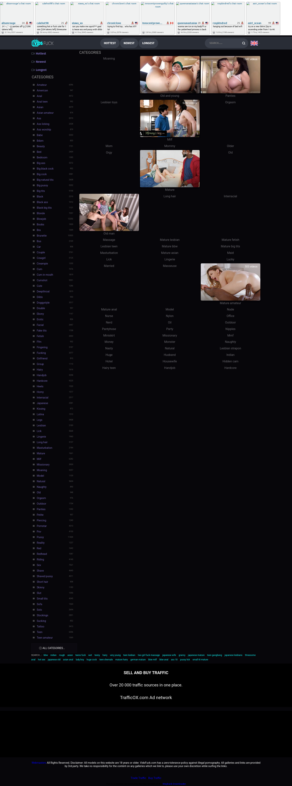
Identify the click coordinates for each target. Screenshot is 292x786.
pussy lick (185, 659)
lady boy (80, 659)
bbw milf (152, 659)
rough (62, 655)
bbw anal (163, 659)
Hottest (110, 43)
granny (182, 655)
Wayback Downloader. (174, 783)
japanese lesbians (233, 655)
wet (90, 655)
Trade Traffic (138, 778)
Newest (129, 43)
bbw (46, 655)
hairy (105, 655)
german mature (138, 659)
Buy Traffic (154, 778)
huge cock (92, 659)
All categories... (54, 648)
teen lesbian (129, 655)
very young (115, 655)
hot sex (41, 659)
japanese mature (196, 655)
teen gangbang (214, 655)
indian (53, 655)
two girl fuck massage (149, 655)
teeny (97, 655)
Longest (148, 43)
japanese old (54, 659)
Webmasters (39, 762)
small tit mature (200, 659)
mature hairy (121, 659)
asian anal (68, 659)
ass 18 (174, 659)
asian (70, 655)
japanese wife (169, 655)
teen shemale (106, 659)
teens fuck (80, 655)
